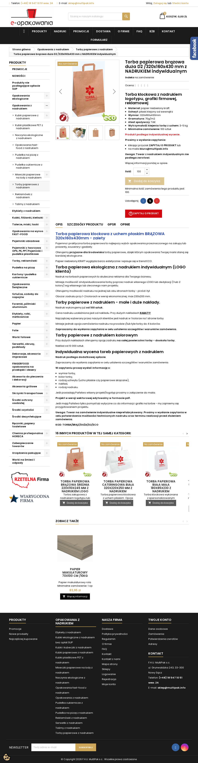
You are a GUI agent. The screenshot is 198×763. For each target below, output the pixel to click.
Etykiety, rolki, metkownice (21, 315)
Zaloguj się (160, 3)
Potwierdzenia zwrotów (163, 639)
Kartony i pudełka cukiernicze (24, 275)
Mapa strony (110, 664)
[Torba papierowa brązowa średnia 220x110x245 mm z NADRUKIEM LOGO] (75, 444)
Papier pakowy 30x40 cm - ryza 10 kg (75, 570)
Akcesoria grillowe (24, 386)
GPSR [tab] (112, 224)
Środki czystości (23, 410)
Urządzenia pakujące (26, 453)
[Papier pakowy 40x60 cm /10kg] (118, 532)
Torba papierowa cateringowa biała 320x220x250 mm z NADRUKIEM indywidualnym (118, 488)
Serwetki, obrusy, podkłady (23, 345)
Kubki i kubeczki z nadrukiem (73, 647)
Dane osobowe (158, 629)
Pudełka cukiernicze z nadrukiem (28, 166)
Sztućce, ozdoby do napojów (25, 295)
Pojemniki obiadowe (25, 241)
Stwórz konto (180, 3)
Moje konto (109, 684)
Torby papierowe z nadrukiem (27, 186)
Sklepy (106, 669)
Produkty (39, 31)
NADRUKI (60, 31)
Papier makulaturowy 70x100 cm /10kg (161, 572)
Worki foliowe (21, 337)
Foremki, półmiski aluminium (24, 305)
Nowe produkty (18, 634)
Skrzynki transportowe (27, 393)
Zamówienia (156, 634)
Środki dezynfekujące (26, 416)
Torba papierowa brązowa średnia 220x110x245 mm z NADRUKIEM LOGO (75, 486)
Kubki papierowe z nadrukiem (26, 117)
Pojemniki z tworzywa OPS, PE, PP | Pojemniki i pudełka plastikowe (27, 251)
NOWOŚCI (18, 76)
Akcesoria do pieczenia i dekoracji (27, 378)
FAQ (139, 31)
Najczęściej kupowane (23, 639)
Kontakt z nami (111, 659)
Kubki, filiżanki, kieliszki (27, 217)
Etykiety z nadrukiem (26, 211)
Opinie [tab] (125, 224)
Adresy (152, 644)
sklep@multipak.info (81, 3)
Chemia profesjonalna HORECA (27, 434)
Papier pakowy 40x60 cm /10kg (118, 570)
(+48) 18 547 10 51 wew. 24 (37, 3)
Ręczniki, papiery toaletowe (23, 425)
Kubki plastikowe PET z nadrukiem (29, 126)
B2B (152, 31)
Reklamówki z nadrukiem (23, 195)
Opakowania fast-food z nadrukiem (26, 146)
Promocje (81, 31)
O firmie (123, 31)
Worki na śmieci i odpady (23, 461)
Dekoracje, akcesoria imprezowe (26, 355)
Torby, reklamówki (24, 261)
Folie (15, 330)
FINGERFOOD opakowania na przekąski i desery (24, 367)
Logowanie (109, 674)
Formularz (99, 40)
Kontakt (168, 31)
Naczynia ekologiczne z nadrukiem (29, 136)
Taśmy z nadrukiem (27, 204)
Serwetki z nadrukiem (69, 723)
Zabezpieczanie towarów (22, 444)
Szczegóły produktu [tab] (85, 224)
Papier (16, 323)
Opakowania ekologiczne (21, 97)
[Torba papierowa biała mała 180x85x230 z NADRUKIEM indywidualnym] (161, 444)
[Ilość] (139, 171)
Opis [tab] (59, 224)
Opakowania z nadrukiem (22, 107)
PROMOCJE (19, 69)
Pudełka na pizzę (23, 267)
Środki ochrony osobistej (22, 401)
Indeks (129, 77)
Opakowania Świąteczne (21, 285)
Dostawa (103, 31)
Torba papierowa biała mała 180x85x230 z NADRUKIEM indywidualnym (160, 488)
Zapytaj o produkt (143, 213)
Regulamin (108, 639)
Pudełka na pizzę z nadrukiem (26, 156)
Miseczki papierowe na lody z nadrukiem (28, 176)
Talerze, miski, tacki (25, 224)
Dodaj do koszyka (144, 181)
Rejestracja (109, 679)
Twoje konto (159, 620)
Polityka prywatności (115, 634)
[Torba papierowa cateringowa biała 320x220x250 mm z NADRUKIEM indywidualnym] (118, 444)
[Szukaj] (99, 16)
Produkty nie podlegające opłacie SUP (26, 86)
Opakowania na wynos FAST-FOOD (27, 232)
